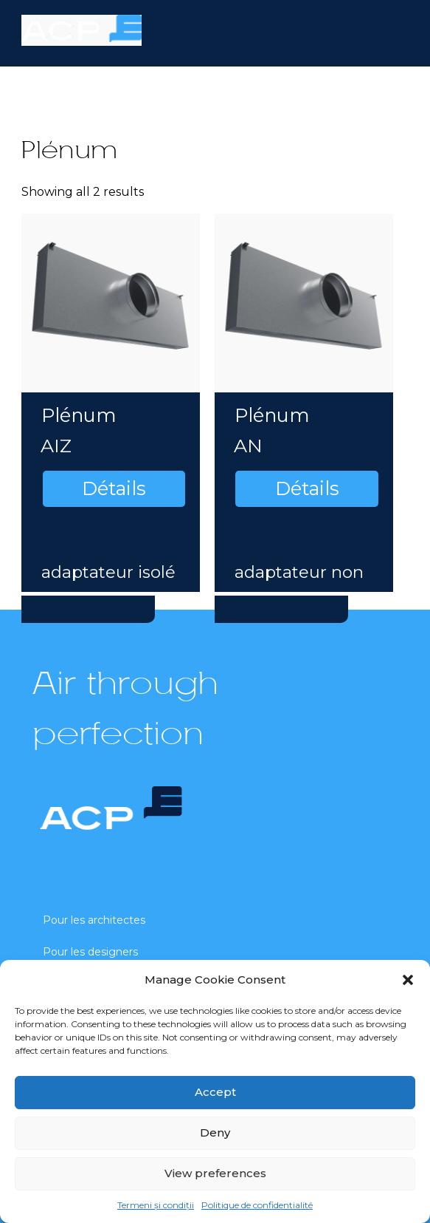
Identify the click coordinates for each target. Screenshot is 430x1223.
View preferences (215, 1173)
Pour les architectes (94, 920)
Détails (114, 488)
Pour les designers (90, 951)
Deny (215, 1132)
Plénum (79, 414)
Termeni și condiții (155, 1204)
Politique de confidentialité (257, 1204)
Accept (215, 1092)
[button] (407, 979)
